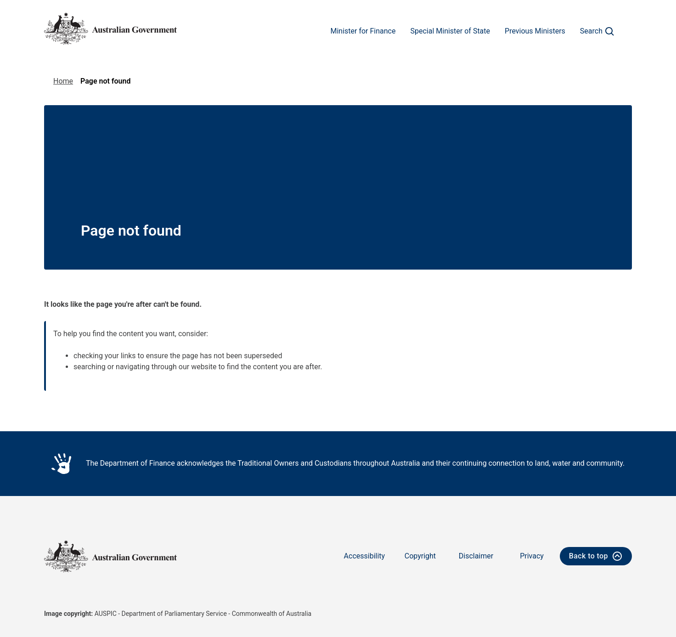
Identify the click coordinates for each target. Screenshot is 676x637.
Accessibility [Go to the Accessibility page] (364, 556)
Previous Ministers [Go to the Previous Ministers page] (535, 31)
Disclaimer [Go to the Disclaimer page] (476, 556)
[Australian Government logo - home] (110, 28)
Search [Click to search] (598, 31)
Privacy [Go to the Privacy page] (532, 556)
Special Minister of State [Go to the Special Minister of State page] (450, 31)
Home (63, 81)
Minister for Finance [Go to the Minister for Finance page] (362, 31)
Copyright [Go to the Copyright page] (420, 556)
